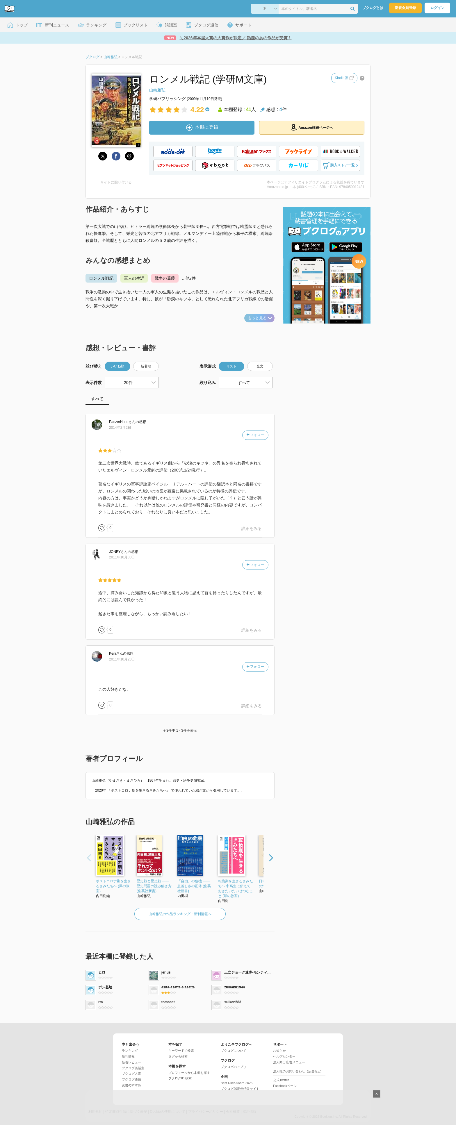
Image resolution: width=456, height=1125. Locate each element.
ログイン (437, 8)
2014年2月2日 (120, 428)
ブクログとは (372, 8)
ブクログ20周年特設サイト (240, 1088)
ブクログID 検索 (180, 1078)
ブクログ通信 (131, 1079)
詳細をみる (251, 528)
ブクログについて (233, 1050)
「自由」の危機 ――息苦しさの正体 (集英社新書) (194, 886)
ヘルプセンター (284, 1056)
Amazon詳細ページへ (312, 127)
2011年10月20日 (122, 659)
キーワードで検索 (181, 1050)
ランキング (130, 1050)
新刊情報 (128, 1056)
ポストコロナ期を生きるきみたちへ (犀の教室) (113, 886)
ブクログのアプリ (233, 1067)
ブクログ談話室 (133, 1068)
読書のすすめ (131, 1085)
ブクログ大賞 (131, 1073)
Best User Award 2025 (236, 1083)
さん (122, 422)
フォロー (255, 435)
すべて (97, 399)
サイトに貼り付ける (116, 182)
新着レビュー (131, 1062)
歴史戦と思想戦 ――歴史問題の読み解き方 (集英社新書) (154, 886)
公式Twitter (281, 1080)
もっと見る (260, 318)
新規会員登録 (405, 8)
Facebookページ (285, 1086)
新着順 (146, 366)
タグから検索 (178, 1056)
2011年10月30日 (122, 557)
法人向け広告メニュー (289, 1062)
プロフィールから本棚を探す (189, 1072)
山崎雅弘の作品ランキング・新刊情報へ (180, 914)
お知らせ (279, 1050)
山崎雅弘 (157, 90)
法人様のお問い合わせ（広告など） (298, 1071)
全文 (259, 366)
